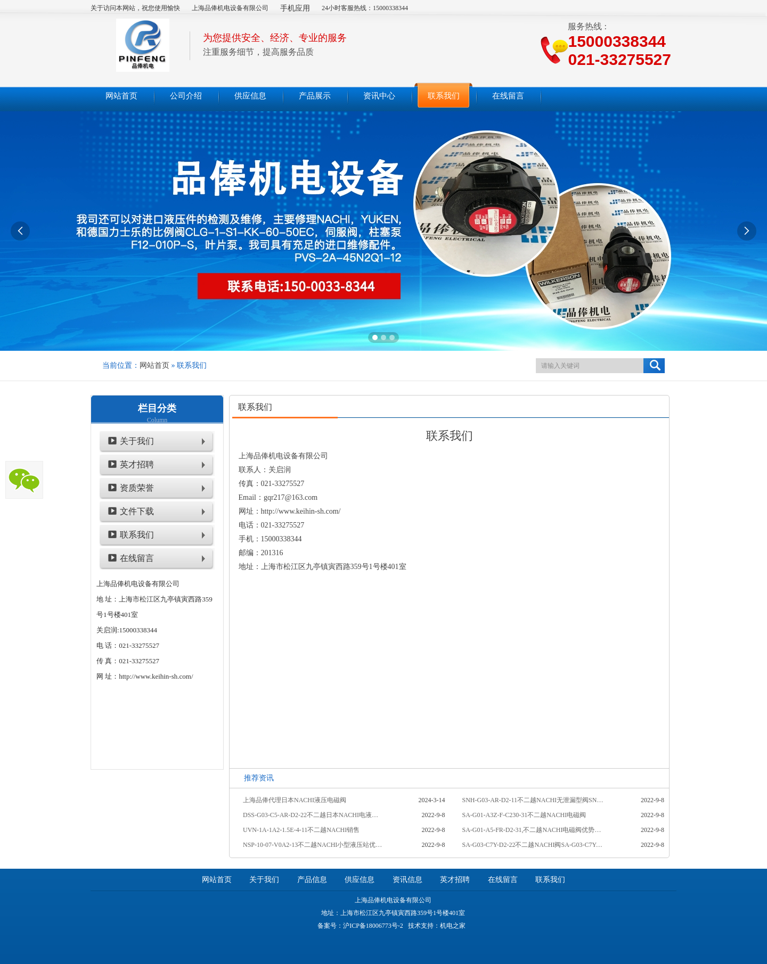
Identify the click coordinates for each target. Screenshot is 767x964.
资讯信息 (407, 880)
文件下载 (137, 511)
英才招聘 (137, 464)
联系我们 (137, 534)
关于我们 (137, 441)
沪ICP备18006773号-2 (373, 925)
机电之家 (453, 925)
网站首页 (154, 365)
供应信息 (359, 880)
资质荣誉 (137, 487)
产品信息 (312, 880)
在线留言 (137, 558)
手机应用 (295, 8)
